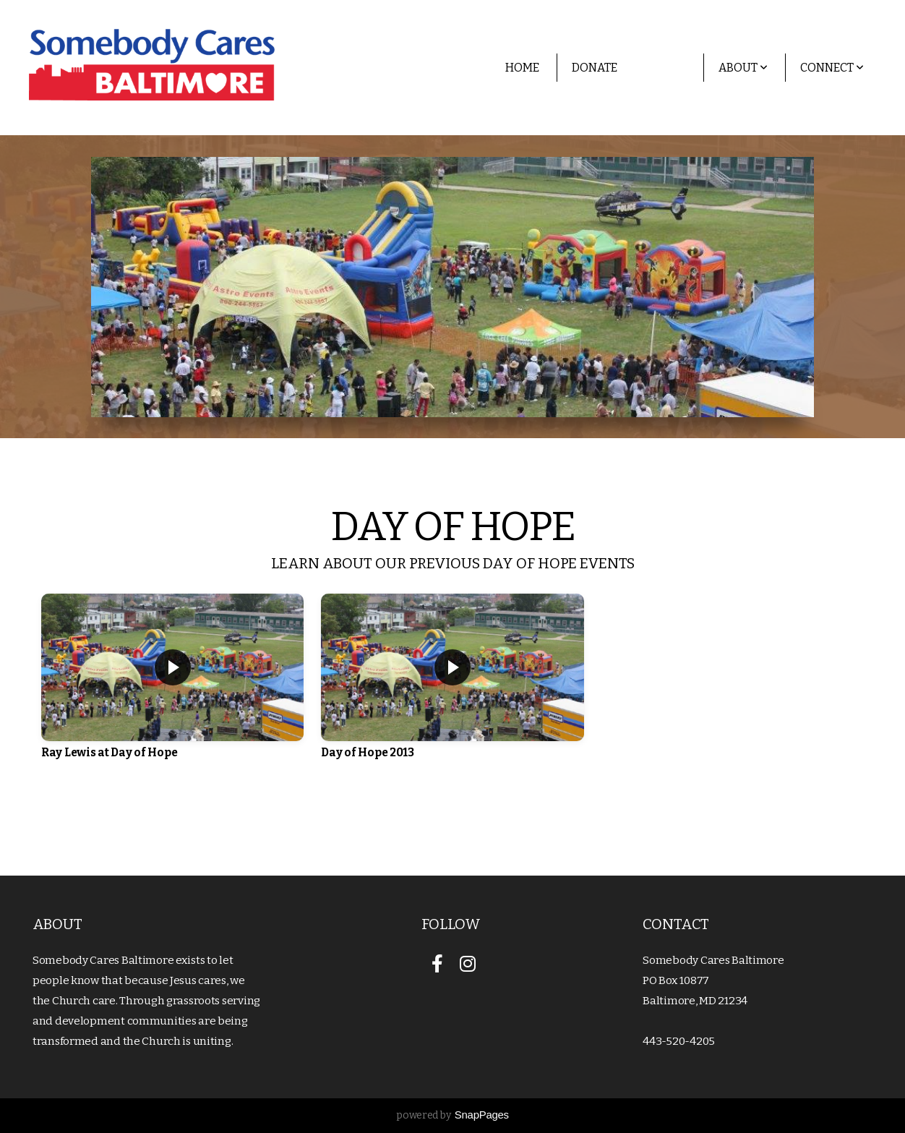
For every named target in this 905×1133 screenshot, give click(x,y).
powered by (452, 1115)
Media (668, 67)
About (743, 67)
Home (522, 67)
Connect (832, 67)
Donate (594, 67)
